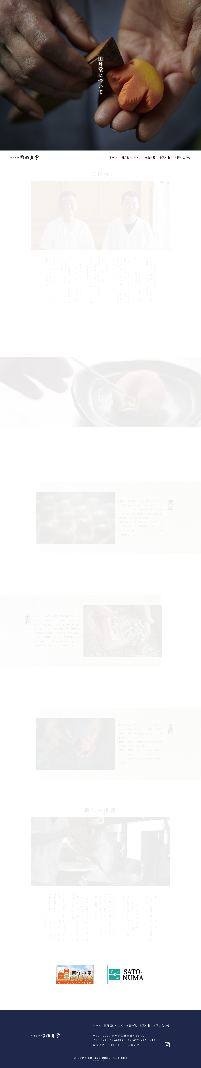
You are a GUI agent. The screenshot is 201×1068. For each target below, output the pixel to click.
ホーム (113, 157)
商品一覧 (150, 157)
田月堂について (131, 157)
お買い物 (165, 157)
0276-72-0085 (112, 1040)
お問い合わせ (182, 157)
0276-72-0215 (144, 1040)
